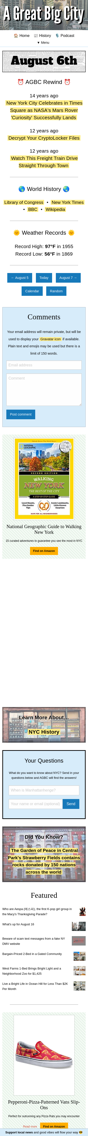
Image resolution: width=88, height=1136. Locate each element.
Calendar (32, 291)
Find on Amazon (44, 551)
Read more (30, 1126)
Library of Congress (23, 202)
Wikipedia (55, 209)
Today (43, 278)
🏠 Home (22, 35)
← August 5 (19, 278)
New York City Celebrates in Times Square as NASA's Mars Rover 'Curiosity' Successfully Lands (44, 110)
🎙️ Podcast (64, 35)
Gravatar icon (50, 339)
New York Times (68, 202)
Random (56, 291)
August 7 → (68, 278)
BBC (32, 209)
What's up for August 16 (18, 924)
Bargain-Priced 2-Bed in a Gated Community (32, 954)
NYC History (44, 732)
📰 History (42, 35)
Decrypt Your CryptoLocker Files (44, 138)
